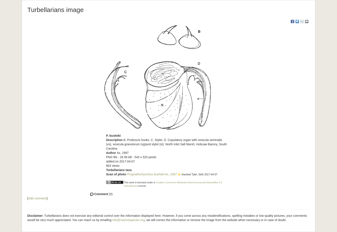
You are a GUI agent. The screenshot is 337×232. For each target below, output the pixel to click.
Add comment (37, 198)
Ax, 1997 (152, 174)
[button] (179, 174)
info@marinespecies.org (128, 220)
